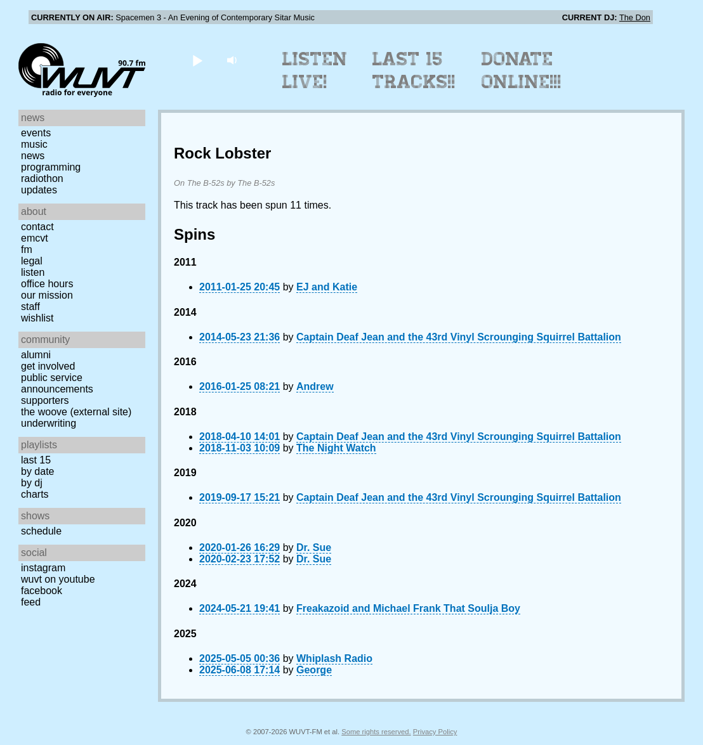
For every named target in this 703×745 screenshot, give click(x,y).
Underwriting (48, 423)
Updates (39, 190)
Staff (30, 306)
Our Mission (47, 295)
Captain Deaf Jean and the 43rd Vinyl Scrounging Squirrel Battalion (458, 337)
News (32, 155)
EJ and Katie (326, 287)
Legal (32, 261)
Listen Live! (315, 70)
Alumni (36, 354)
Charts (35, 494)
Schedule (41, 531)
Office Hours (47, 283)
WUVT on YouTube (58, 579)
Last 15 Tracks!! (414, 70)
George (314, 669)
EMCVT (34, 238)
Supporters (45, 400)
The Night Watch (336, 448)
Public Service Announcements (57, 383)
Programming (51, 167)
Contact (37, 226)
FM (26, 249)
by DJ (32, 482)
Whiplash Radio (334, 658)
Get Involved (48, 366)
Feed (31, 602)
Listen (32, 272)
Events (36, 132)
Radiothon (42, 178)
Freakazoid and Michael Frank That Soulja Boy (408, 608)
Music (34, 144)
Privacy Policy (435, 731)
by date (37, 471)
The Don (634, 17)
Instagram (43, 567)
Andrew (315, 386)
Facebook (41, 590)
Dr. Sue (313, 547)
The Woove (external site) (76, 411)
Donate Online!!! (522, 70)
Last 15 (36, 460)
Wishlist (37, 318)
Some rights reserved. (376, 731)
